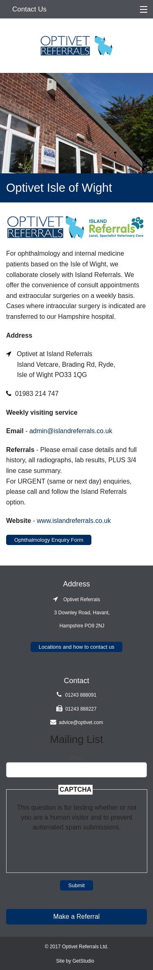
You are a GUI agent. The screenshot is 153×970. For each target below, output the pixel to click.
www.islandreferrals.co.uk (74, 520)
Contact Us (29, 9)
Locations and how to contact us (77, 647)
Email (76, 757)
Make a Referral (76, 916)
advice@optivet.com (81, 722)
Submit (76, 885)
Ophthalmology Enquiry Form (48, 540)
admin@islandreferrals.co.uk (70, 430)
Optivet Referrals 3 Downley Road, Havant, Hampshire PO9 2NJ (76, 613)
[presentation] (77, 848)
